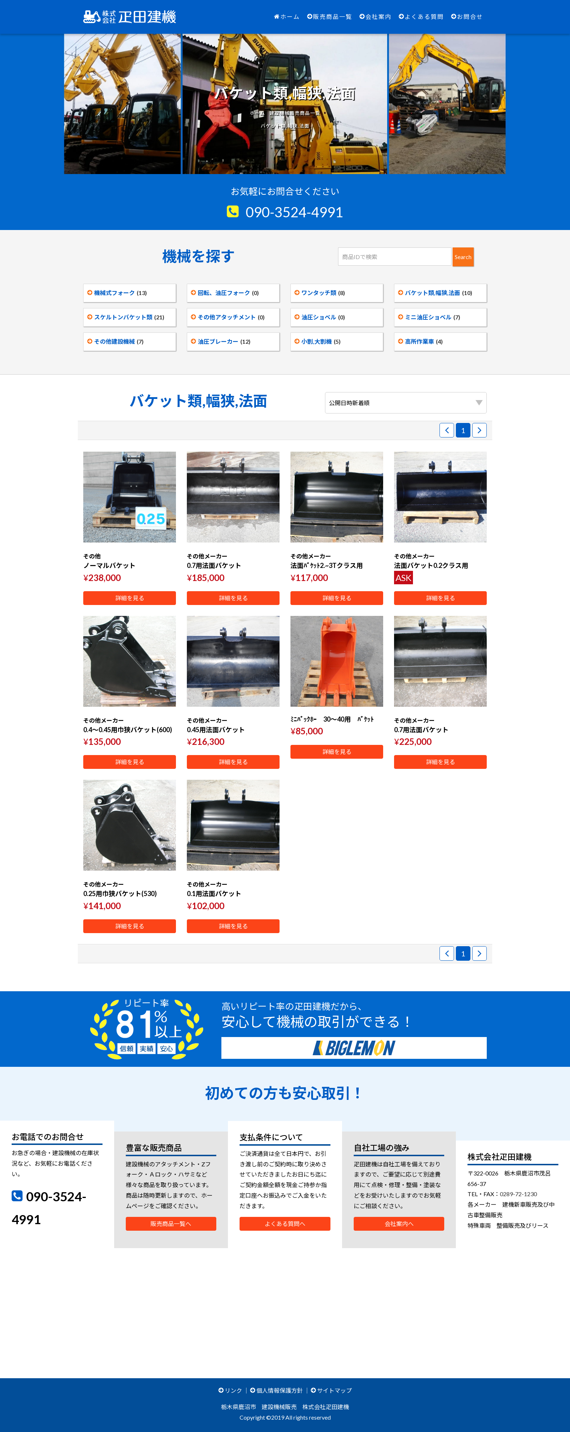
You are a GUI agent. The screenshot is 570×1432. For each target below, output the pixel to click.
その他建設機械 (115, 341)
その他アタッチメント (228, 317)
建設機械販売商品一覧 (294, 113)
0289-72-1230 (518, 1193)
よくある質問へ (285, 1223)
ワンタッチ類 (319, 292)
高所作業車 (420, 341)
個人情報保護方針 (276, 1390)
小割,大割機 (317, 341)
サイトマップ (331, 1390)
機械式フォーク (117, 292)
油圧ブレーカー (220, 341)
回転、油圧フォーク (225, 292)
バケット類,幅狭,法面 (435, 292)
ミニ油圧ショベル (429, 317)
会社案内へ (399, 1223)
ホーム (287, 16)
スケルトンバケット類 (125, 317)
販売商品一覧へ (170, 1223)
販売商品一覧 (329, 16)
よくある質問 (421, 16)
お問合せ (467, 16)
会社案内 (376, 16)
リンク (230, 1390)
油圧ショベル (319, 317)
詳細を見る (129, 597)
